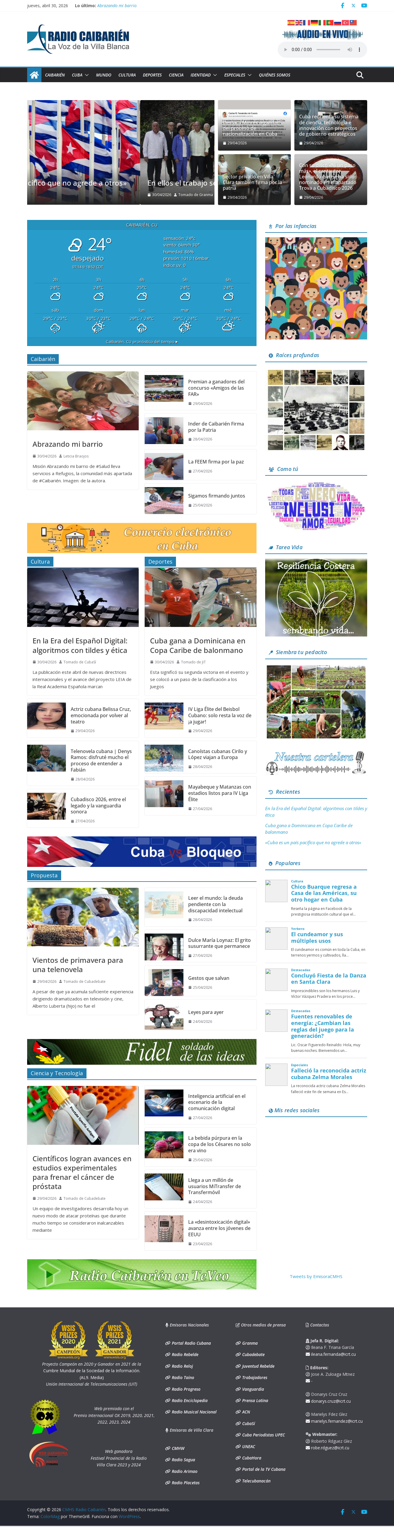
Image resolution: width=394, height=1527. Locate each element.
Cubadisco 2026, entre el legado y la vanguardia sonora (98, 805)
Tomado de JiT (193, 662)
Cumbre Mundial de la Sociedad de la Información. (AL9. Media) (91, 1370)
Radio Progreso (185, 1389)
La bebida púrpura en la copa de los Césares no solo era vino (219, 1144)
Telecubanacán (256, 1481)
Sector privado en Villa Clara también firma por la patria (252, 182)
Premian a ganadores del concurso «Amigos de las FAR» (216, 388)
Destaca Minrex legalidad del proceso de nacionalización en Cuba (251, 128)
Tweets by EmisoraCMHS (316, 1276)
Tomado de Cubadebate (85, 981)
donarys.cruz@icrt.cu (328, 1401)
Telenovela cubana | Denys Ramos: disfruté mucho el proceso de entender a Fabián (101, 760)
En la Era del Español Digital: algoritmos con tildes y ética (80, 645)
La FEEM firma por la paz (216, 462)
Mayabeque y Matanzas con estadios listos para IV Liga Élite (219, 793)
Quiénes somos (274, 75)
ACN (245, 1412)
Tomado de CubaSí (80, 662)
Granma (249, 1343)
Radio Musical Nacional (194, 1412)
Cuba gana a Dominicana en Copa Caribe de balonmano (197, 645)
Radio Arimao (184, 1471)
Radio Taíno (182, 1377)
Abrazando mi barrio (117, 5)
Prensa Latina (254, 1400)
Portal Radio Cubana (191, 1343)
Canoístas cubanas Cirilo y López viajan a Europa (217, 754)
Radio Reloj (182, 1366)
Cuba (77, 75)
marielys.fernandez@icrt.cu (334, 1421)
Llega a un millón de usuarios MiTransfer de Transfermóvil (214, 1186)
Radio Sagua (183, 1459)
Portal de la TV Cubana (263, 1469)
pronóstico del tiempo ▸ (142, 341)
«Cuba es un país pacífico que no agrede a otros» (117, 183)
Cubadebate (253, 1354)
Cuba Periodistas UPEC (263, 1435)
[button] (85, 75)
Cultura (127, 75)
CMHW (177, 1448)
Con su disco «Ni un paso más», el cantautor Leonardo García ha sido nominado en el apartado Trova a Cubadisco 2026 (327, 177)
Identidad (201, 75)
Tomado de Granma (82, 194)
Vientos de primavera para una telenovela (78, 964)
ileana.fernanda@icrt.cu (331, 1354)
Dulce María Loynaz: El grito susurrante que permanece (219, 943)
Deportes (152, 75)
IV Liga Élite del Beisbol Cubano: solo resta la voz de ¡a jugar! (219, 715)
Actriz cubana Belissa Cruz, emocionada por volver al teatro (101, 715)
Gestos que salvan (208, 978)
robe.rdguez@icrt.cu (327, 1448)
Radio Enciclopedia (189, 1400)
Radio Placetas (185, 1482)
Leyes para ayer (206, 1012)
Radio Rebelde (184, 1354)
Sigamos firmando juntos (216, 496)
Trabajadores (254, 1377)
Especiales (234, 75)
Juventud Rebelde (257, 1366)
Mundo (103, 75)
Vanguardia (252, 1389)
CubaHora (251, 1458)
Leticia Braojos (76, 456)
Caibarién (55, 75)
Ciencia (176, 75)
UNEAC (248, 1446)
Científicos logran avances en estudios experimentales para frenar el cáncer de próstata (82, 1172)
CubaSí (248, 1423)
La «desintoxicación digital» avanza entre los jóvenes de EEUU (219, 1228)
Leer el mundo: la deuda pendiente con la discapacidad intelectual (215, 904)
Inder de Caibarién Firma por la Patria (216, 427)
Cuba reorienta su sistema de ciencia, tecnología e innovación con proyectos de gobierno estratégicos (329, 125)
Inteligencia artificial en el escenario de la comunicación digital (216, 1102)
